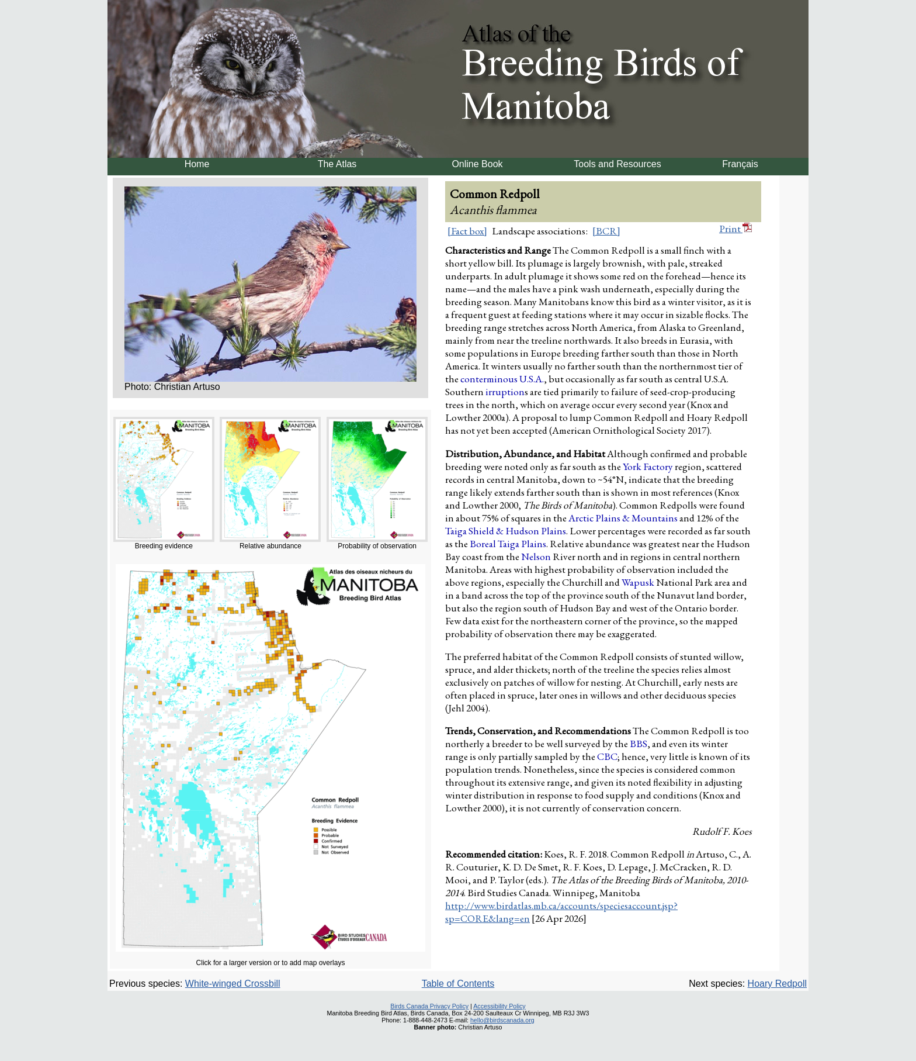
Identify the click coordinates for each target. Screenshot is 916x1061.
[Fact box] (467, 230)
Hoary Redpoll (777, 984)
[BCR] (606, 230)
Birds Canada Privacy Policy (429, 1006)
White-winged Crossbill (232, 984)
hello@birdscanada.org (502, 1020)
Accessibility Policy (499, 1006)
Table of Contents (458, 984)
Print (735, 228)
